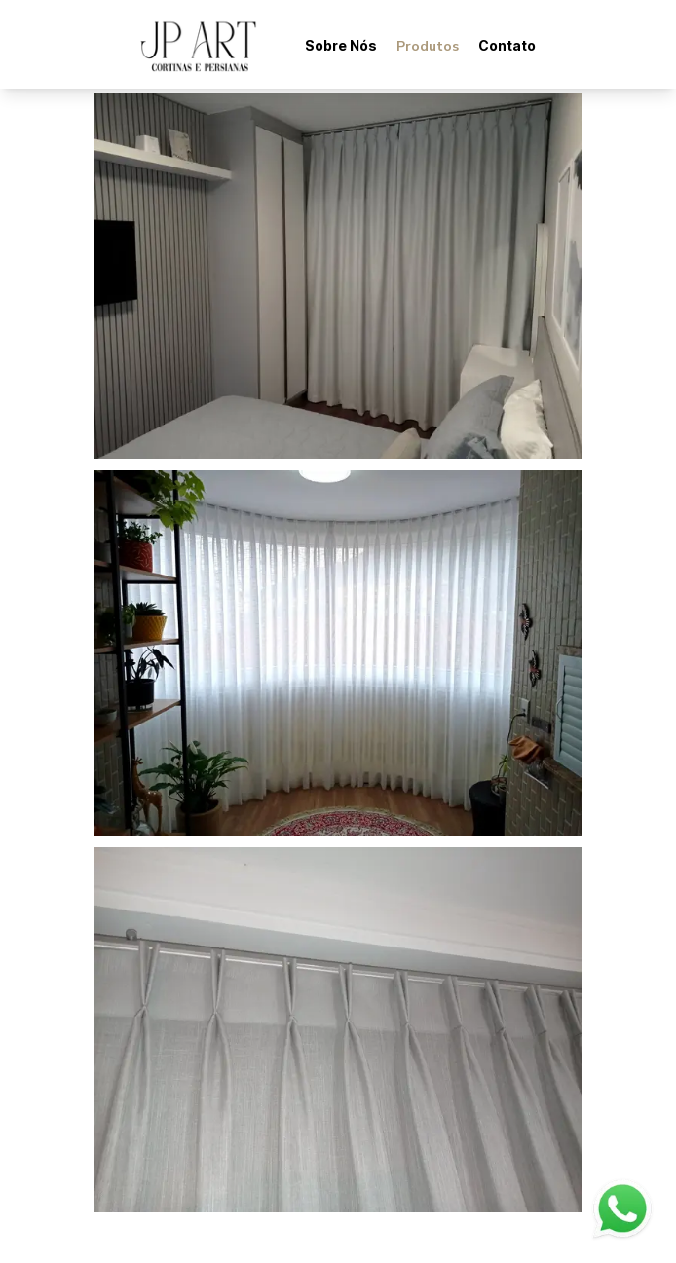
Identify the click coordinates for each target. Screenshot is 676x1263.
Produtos (427, 46)
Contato (507, 45)
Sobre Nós (341, 45)
